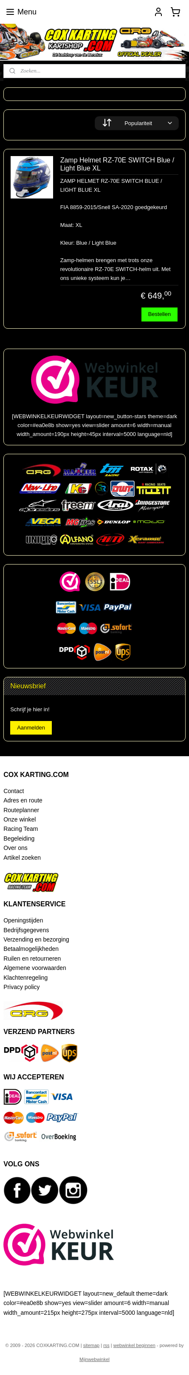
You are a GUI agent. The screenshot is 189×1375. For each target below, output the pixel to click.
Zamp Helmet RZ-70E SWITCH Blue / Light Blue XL (117, 164)
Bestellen (159, 314)
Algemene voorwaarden (34, 967)
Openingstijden (23, 920)
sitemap (91, 1345)
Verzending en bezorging (36, 939)
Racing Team (20, 828)
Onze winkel (19, 819)
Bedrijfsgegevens (26, 930)
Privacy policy (21, 987)
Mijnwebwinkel (94, 1359)
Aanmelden (31, 727)
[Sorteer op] (136, 123)
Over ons (15, 847)
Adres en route (22, 800)
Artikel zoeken (22, 857)
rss (106, 1345)
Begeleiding (18, 838)
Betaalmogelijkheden (31, 948)
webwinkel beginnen (134, 1345)
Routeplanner (21, 810)
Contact (13, 791)
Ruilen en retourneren (32, 958)
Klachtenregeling (25, 977)
